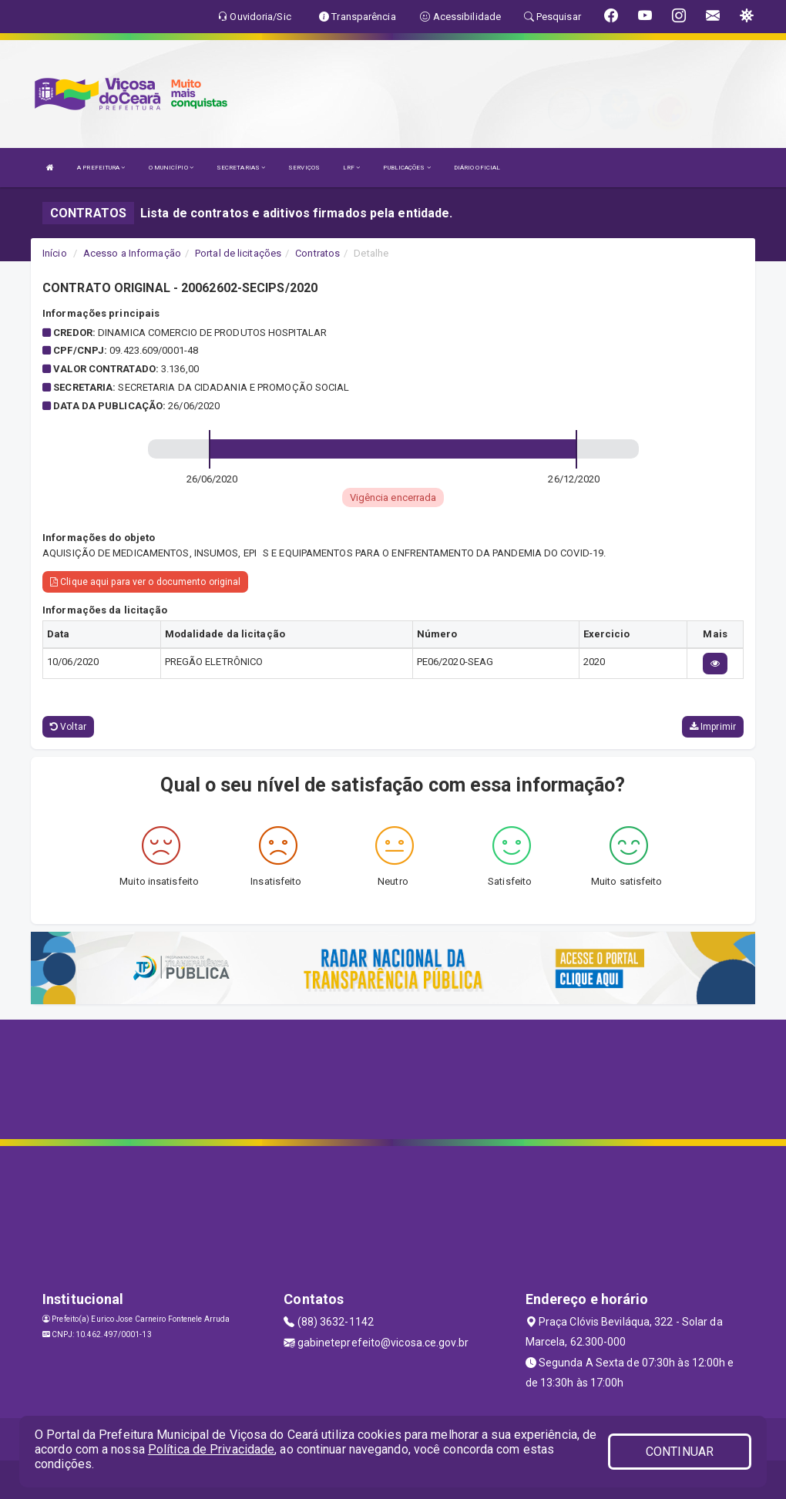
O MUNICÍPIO (171, 167)
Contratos (317, 253)
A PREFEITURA (101, 167)
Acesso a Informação (132, 253)
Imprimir (713, 726)
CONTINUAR (680, 1451)
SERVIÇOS (304, 167)
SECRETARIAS (241, 167)
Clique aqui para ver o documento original (145, 581)
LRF (352, 167)
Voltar (68, 726)
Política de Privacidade (211, 1449)
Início (54, 253)
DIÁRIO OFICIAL (477, 167)
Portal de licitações (238, 253)
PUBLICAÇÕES (406, 167)
